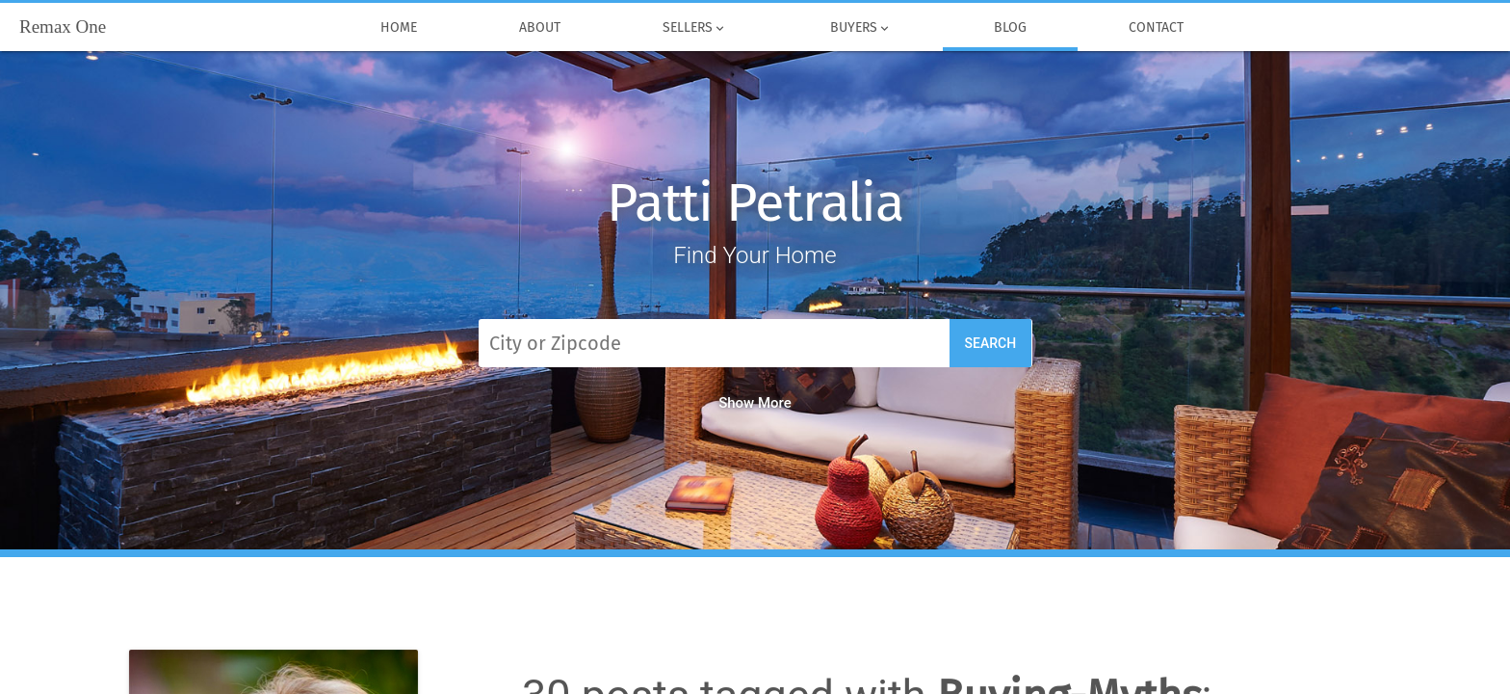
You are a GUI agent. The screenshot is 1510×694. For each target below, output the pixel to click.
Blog (1010, 28)
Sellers (695, 28)
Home (398, 28)
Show (755, 403)
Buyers (860, 28)
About (540, 28)
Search (991, 343)
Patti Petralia (755, 203)
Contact (1156, 28)
